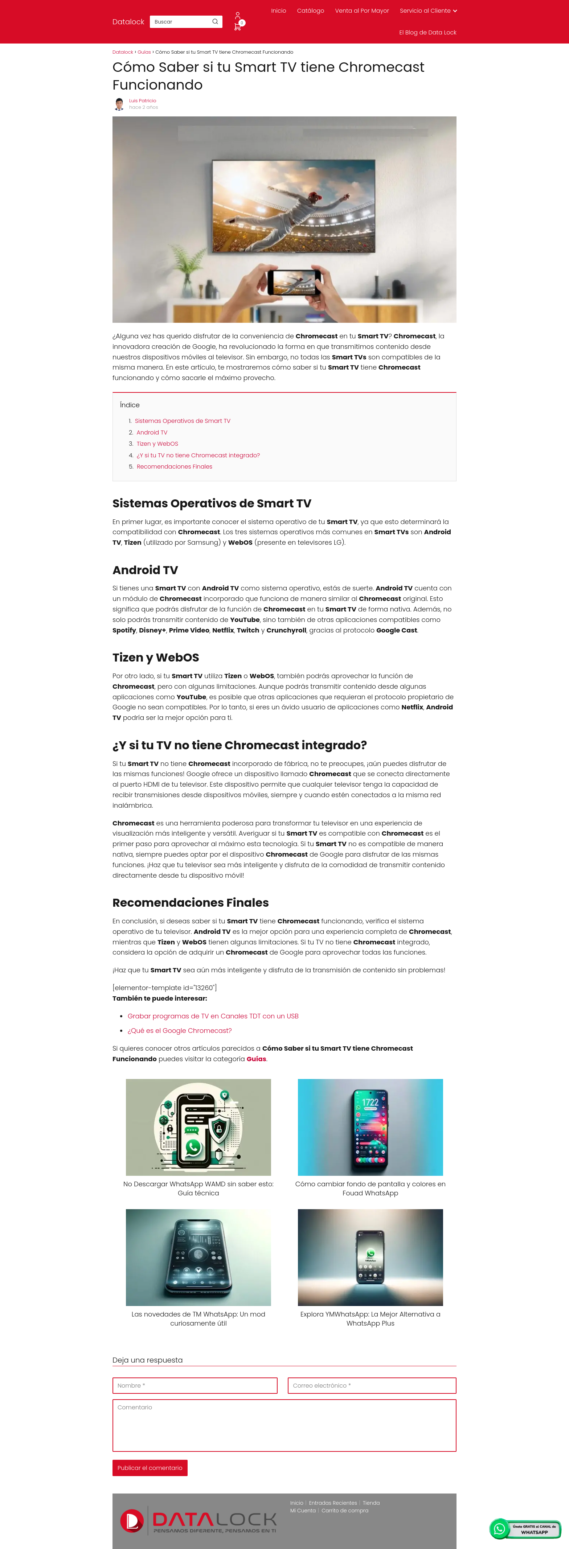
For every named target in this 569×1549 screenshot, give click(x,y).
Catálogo (310, 11)
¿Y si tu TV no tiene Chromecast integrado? (198, 455)
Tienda (371, 1503)
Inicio (278, 11)
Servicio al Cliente (425, 11)
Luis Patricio (142, 100)
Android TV (151, 432)
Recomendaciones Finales (174, 466)
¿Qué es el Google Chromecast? (180, 1030)
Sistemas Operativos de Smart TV (182, 421)
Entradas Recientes (333, 1503)
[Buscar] (215, 21)
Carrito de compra (345, 1510)
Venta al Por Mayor (362, 11)
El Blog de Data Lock (428, 32)
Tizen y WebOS (157, 444)
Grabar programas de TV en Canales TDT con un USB (213, 1016)
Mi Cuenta (303, 1510)
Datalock (128, 22)
